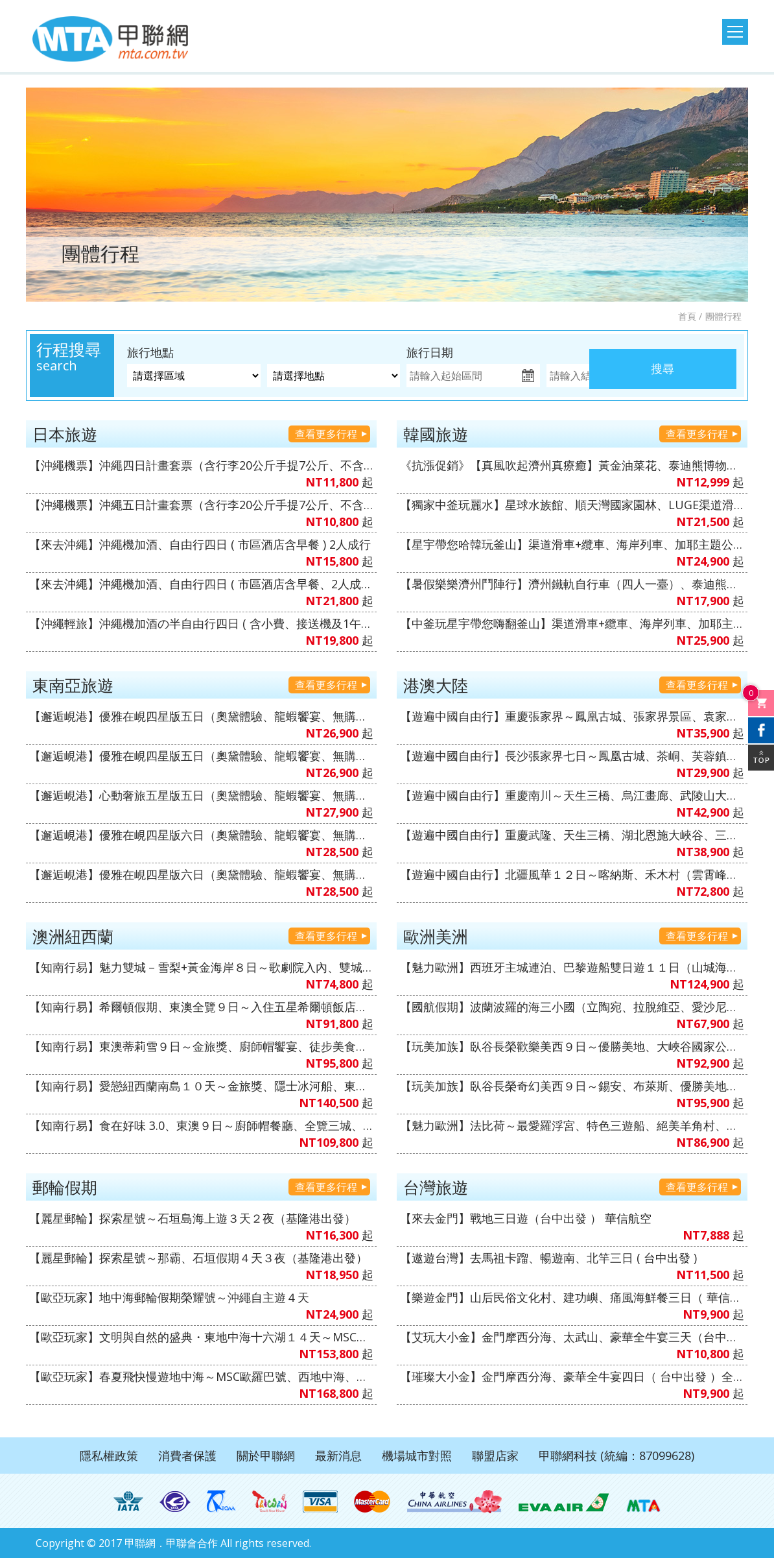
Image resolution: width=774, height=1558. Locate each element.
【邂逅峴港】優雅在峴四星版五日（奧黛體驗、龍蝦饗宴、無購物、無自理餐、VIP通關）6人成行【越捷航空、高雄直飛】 (201, 716)
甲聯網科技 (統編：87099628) (616, 1455)
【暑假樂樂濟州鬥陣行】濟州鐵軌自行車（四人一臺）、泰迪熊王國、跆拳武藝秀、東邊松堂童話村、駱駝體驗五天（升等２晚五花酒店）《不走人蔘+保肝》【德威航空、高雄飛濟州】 (572, 584)
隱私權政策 (109, 1455)
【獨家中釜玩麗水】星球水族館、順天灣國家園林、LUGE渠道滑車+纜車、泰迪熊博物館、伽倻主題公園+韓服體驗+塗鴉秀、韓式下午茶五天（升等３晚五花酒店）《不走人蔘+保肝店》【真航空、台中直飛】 (572, 504)
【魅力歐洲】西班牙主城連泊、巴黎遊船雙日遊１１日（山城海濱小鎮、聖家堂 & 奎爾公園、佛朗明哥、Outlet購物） (572, 967)
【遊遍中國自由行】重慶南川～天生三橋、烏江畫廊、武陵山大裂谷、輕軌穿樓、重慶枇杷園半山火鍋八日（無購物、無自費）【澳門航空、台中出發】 (572, 795)
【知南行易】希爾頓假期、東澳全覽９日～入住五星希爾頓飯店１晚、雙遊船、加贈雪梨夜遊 (201, 1006)
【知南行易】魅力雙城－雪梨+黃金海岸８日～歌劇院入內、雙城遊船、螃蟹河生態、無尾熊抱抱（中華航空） (201, 967)
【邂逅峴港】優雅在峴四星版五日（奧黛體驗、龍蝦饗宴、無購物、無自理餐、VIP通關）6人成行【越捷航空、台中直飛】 (201, 755)
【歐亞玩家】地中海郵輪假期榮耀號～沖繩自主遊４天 (169, 1297)
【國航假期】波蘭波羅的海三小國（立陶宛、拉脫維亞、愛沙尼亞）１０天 (572, 1006)
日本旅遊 (64, 433)
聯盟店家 (495, 1455)
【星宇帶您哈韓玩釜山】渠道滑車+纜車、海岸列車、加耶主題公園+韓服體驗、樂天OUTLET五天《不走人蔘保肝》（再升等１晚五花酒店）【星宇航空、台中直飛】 (572, 544)
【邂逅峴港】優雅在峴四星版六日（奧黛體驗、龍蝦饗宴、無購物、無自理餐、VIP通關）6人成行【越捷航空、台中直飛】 (201, 835)
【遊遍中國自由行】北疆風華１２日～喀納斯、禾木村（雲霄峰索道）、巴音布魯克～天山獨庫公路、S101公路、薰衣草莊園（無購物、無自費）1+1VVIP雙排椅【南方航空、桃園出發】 (572, 874)
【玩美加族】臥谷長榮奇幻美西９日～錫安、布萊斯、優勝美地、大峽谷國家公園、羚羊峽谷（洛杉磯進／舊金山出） (572, 1086)
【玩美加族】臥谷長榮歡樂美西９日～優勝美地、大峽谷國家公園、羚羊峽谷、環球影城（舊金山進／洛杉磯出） (572, 1046)
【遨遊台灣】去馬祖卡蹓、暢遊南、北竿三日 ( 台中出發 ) (548, 1257)
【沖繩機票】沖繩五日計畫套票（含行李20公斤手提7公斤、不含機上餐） (201, 504)
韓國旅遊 (435, 433)
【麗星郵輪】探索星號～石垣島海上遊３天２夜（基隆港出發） (192, 1218)
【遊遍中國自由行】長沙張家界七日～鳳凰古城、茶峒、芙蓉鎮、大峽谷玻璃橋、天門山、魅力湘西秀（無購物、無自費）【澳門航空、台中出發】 (572, 755)
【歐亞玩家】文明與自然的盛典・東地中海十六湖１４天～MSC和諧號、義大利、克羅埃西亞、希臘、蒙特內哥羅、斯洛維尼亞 (201, 1337)
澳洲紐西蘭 (72, 936)
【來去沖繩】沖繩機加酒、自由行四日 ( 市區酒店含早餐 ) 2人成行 (200, 544)
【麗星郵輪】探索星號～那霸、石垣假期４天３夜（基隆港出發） (198, 1257)
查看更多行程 (326, 434)
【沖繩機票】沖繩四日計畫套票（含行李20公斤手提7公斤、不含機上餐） (201, 465)
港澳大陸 (435, 685)
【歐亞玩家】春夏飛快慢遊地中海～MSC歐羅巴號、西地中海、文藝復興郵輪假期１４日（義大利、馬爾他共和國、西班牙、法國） (201, 1376)
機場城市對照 (417, 1455)
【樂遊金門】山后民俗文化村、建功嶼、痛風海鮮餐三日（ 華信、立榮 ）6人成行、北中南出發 (572, 1297)
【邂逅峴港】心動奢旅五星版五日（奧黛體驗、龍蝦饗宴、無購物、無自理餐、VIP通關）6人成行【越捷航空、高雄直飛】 (201, 795)
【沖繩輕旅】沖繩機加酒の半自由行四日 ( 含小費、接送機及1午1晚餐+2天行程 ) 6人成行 (201, 623)
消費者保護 (187, 1455)
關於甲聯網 (266, 1455)
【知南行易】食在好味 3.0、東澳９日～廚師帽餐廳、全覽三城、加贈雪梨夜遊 (201, 1125)
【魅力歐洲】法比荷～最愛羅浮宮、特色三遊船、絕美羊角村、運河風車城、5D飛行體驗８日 (572, 1125)
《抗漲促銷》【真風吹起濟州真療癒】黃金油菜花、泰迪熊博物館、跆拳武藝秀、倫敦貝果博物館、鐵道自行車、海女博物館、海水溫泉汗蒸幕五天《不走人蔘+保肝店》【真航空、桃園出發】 (572, 465)
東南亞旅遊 (72, 685)
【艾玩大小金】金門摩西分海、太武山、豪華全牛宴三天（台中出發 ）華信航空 (572, 1337)
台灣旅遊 (435, 1187)
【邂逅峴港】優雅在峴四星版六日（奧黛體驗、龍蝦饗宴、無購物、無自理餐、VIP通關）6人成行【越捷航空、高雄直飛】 (201, 874)
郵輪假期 (64, 1187)
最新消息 (338, 1455)
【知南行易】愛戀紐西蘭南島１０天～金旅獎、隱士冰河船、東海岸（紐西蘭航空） (201, 1086)
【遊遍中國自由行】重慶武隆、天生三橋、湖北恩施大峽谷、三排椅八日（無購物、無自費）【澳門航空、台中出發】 (572, 835)
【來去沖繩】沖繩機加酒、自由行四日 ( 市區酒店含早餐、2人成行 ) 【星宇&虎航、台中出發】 (201, 584)
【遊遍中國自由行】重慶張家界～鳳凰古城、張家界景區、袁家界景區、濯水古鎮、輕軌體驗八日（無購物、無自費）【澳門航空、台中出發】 (572, 716)
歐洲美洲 (435, 936)
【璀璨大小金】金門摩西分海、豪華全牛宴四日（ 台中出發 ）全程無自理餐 (572, 1376)
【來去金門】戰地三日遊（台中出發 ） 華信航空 (525, 1218)
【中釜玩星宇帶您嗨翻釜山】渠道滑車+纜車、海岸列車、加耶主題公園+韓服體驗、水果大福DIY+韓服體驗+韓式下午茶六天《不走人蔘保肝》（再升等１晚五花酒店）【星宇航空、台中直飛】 (572, 623)
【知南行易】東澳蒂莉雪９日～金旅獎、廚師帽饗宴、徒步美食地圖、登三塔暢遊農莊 (201, 1046)
